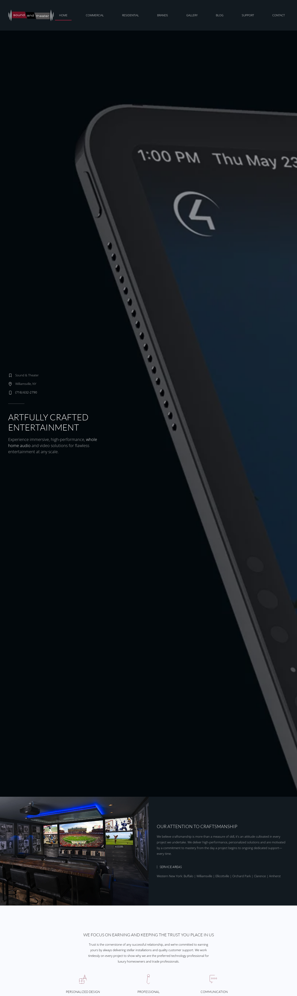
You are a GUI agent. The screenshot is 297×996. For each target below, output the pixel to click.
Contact (278, 15)
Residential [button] (130, 15)
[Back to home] (31, 15)
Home (63, 15)
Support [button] (248, 15)
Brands (162, 15)
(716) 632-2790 (26, 392)
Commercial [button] (95, 15)
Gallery (192, 15)
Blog (219, 15)
